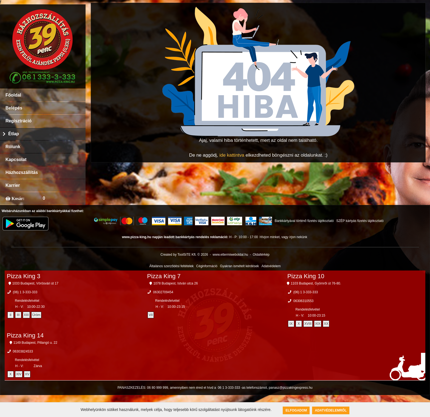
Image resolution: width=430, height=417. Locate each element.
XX (326, 324)
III (18, 315)
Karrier (12, 185)
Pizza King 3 (23, 276)
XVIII (308, 324)
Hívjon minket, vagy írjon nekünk (283, 237)
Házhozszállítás (21, 172)
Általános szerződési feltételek (171, 266)
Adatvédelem (271, 266)
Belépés (13, 108)
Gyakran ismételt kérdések (239, 266)
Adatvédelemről (331, 410)
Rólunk (12, 146)
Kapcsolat (15, 159)
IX (291, 324)
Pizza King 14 (25, 335)
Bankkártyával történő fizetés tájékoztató (304, 221)
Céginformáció (206, 266)
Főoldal (13, 95)
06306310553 (303, 301)
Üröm (36, 315)
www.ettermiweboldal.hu (230, 255)
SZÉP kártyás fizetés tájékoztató (360, 221)
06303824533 (23, 351)
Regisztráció (18, 121)
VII (151, 315)
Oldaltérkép (261, 255)
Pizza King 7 (163, 276)
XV (27, 374)
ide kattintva (231, 155)
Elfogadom (296, 410)
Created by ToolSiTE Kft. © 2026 (184, 255)
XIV (18, 374)
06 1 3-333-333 (229, 388)
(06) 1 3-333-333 (25, 292)
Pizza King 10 (305, 276)
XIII (26, 315)
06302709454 (163, 292)
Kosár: (17, 198)
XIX (317, 324)
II (11, 315)
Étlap (13, 133)
